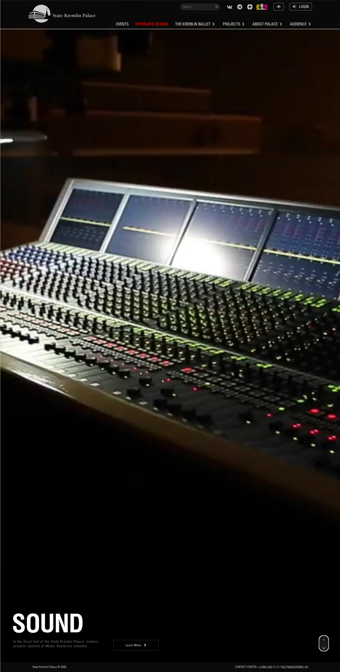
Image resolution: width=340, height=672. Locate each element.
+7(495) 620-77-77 (268, 667)
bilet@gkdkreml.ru (294, 667)
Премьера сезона (151, 23)
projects (231, 23)
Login (301, 6)
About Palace (265, 23)
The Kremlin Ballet (192, 23)
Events (122, 23)
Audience (298, 23)
